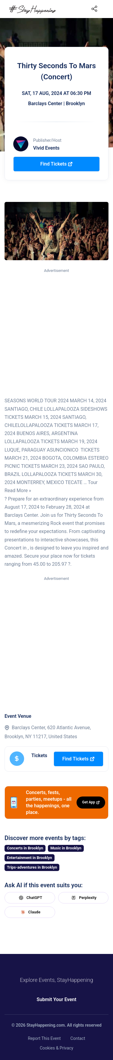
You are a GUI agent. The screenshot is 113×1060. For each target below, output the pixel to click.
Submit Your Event (57, 999)
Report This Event (44, 1038)
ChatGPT (29, 897)
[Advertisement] (56, 333)
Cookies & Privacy (56, 1048)
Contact (78, 1038)
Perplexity (83, 897)
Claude (29, 912)
